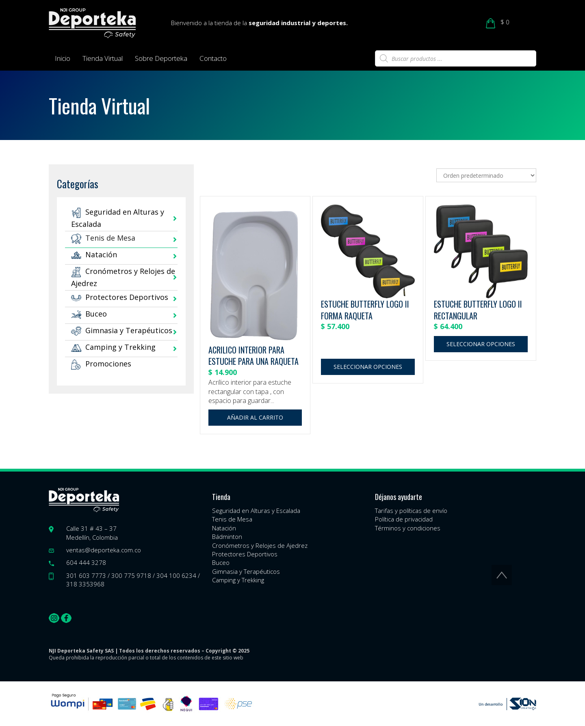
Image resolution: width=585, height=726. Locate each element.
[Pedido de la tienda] (486, 175)
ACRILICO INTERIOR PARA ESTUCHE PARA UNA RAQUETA (253, 356)
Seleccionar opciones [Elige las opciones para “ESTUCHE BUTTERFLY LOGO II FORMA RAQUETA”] (368, 367)
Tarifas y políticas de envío (411, 510)
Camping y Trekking (113, 347)
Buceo (89, 314)
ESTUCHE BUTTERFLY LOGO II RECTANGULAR (478, 310)
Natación (94, 254)
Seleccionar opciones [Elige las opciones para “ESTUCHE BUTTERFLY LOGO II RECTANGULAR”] (480, 344)
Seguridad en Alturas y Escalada (256, 510)
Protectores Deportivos (119, 297)
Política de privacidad (404, 519)
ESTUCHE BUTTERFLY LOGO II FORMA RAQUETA (365, 310)
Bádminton (227, 536)
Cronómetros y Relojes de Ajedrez (260, 545)
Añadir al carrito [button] (255, 417)
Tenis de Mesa (103, 238)
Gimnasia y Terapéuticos (121, 330)
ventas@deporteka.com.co (103, 550)
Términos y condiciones (407, 528)
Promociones (101, 363)
